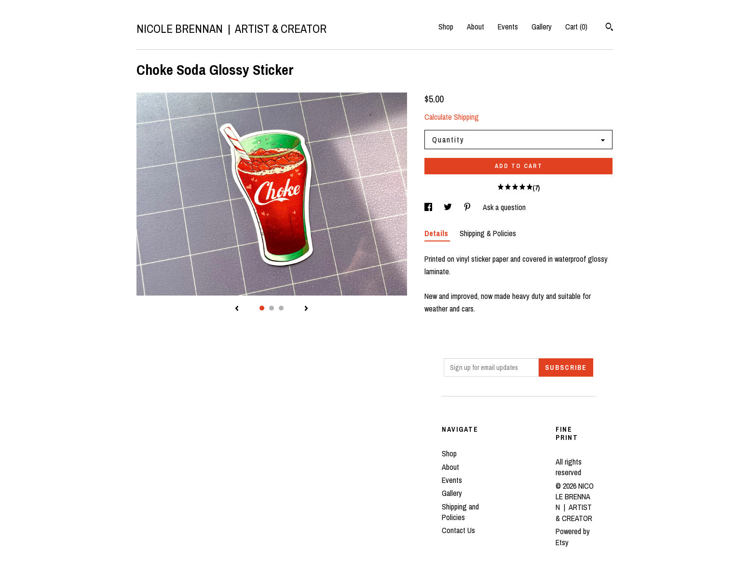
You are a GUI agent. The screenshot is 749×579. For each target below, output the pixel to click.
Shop (445, 26)
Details (437, 233)
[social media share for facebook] (429, 207)
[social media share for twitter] (449, 207)
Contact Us (458, 530)
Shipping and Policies (460, 512)
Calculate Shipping (451, 117)
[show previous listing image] (236, 309)
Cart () (576, 26)
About (475, 26)
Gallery (541, 26)
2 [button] (271, 308)
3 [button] (281, 308)
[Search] (609, 28)
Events (508, 26)
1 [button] (261, 308)
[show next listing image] (306, 309)
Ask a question (504, 207)
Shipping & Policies (488, 233)
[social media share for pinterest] (468, 207)
